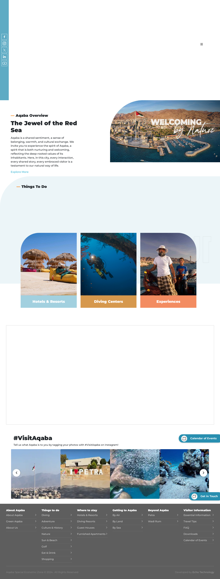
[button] (36, 474)
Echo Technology (203, 572)
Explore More (20, 171)
